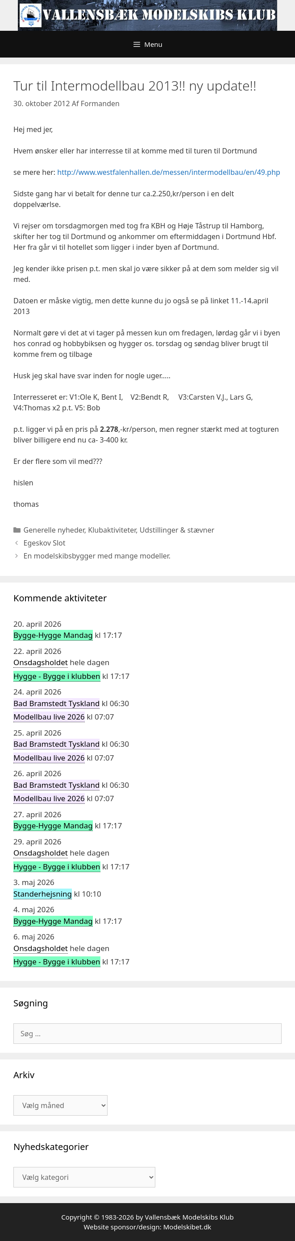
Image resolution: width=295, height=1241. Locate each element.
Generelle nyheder (54, 530)
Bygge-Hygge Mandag (53, 635)
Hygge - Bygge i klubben (56, 676)
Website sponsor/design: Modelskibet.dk (148, 1226)
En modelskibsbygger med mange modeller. (97, 556)
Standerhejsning (42, 894)
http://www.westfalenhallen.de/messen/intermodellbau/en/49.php (168, 172)
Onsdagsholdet (40, 662)
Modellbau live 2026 (49, 717)
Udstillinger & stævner (177, 530)
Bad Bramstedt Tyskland (56, 703)
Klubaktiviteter (112, 530)
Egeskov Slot (45, 543)
